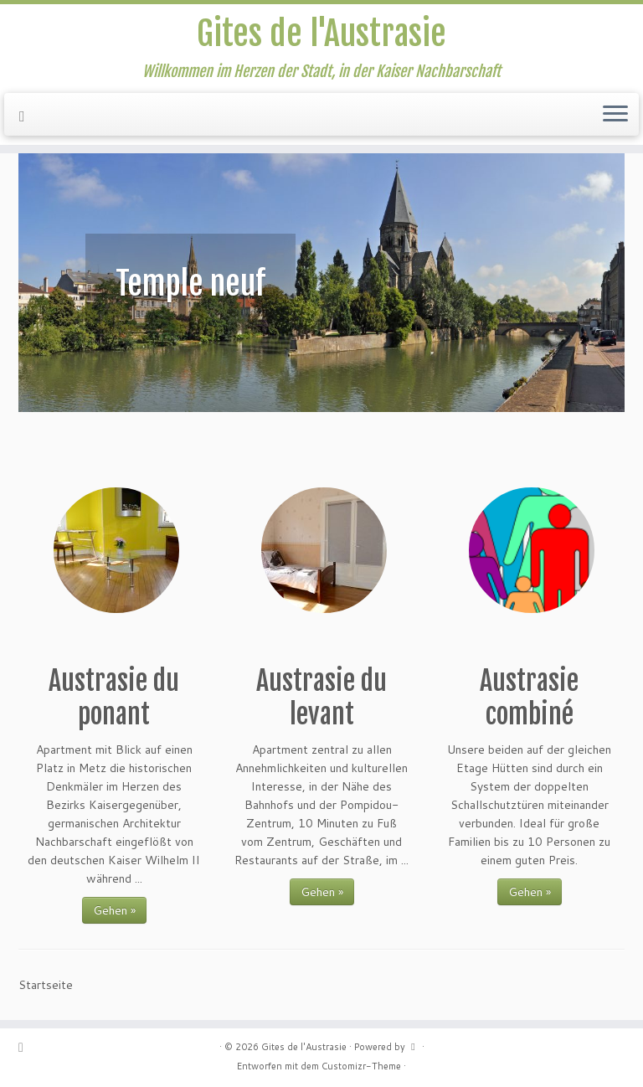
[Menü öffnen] (615, 114)
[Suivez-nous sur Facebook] (27, 115)
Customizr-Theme (361, 1066)
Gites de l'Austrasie (321, 33)
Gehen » (114, 910)
